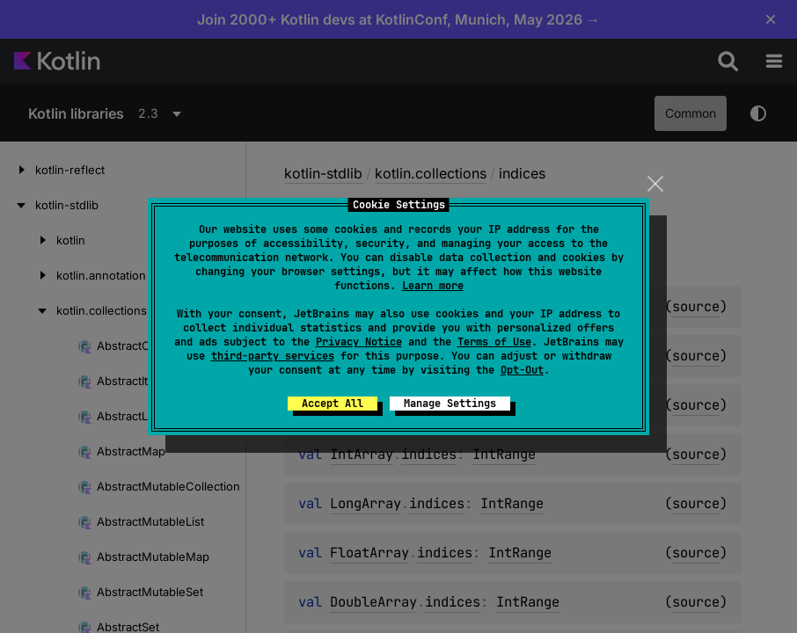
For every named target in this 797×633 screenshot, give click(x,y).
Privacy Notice (359, 342)
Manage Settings (450, 404)
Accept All (332, 404)
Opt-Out (522, 370)
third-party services (272, 356)
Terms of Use (494, 342)
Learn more (433, 286)
